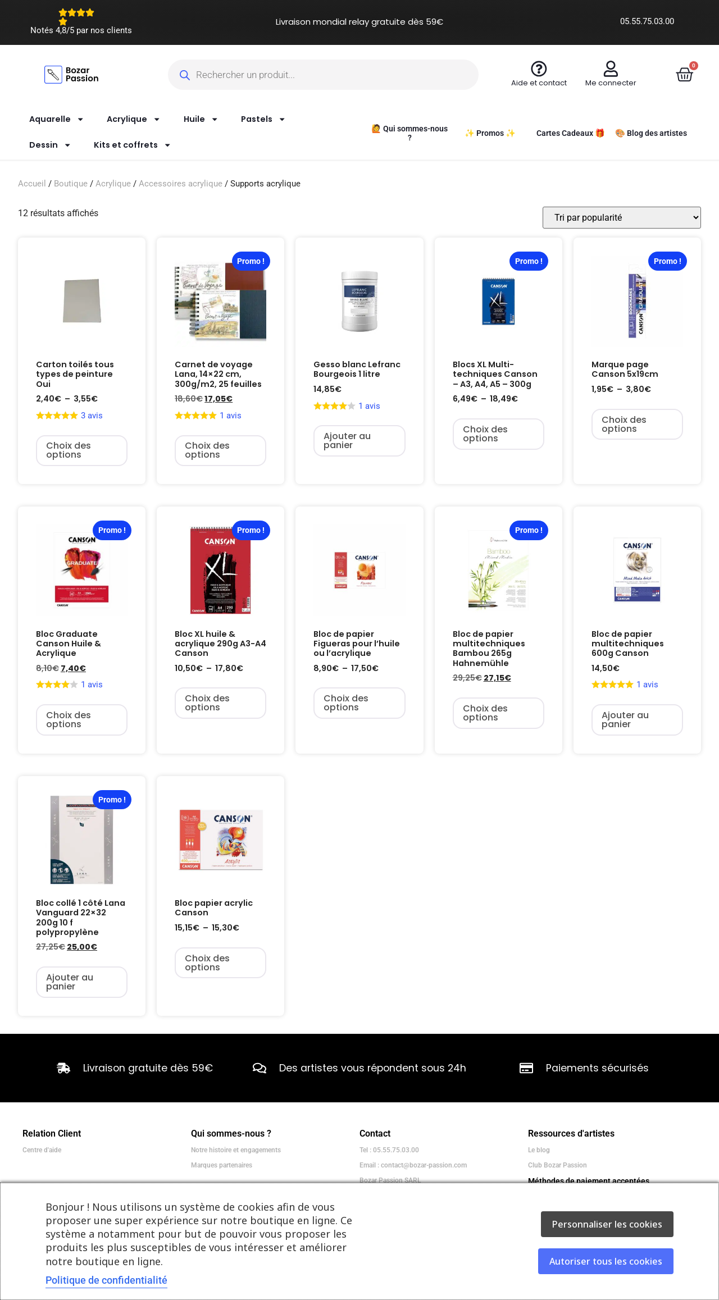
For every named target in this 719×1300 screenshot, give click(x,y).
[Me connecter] (611, 69)
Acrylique (134, 119)
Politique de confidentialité (106, 1280)
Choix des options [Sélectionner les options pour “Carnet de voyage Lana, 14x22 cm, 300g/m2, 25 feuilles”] (207, 450)
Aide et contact (539, 82)
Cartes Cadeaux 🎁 (570, 133)
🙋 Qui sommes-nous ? (409, 133)
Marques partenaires (221, 1165)
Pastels (263, 119)
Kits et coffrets (132, 144)
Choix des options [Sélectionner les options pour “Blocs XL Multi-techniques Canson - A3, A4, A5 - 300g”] (485, 434)
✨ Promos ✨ (490, 133)
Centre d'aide (41, 1150)
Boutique (71, 184)
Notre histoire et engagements (236, 1150)
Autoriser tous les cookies (605, 1261)
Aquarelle (56, 119)
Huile (201, 119)
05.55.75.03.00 (647, 21)
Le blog (539, 1150)
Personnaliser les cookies (607, 1224)
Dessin (50, 144)
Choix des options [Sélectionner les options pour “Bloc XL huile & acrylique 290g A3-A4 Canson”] (207, 703)
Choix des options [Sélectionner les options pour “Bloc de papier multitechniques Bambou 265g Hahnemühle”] (485, 713)
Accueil (32, 184)
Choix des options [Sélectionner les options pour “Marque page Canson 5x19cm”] (624, 424)
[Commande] (622, 218)
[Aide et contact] (539, 69)
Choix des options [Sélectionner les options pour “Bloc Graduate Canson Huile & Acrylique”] (68, 720)
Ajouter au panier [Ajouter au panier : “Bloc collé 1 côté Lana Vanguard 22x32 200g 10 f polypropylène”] (69, 982)
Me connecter (610, 82)
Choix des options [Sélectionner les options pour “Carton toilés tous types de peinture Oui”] (68, 450)
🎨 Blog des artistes (651, 133)
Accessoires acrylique (180, 184)
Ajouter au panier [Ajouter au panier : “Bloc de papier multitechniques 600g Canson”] (625, 720)
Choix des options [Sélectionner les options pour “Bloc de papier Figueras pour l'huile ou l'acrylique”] (346, 703)
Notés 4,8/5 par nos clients (81, 30)
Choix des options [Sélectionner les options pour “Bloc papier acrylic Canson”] (207, 963)
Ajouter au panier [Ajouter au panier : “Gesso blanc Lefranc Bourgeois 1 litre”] (347, 440)
